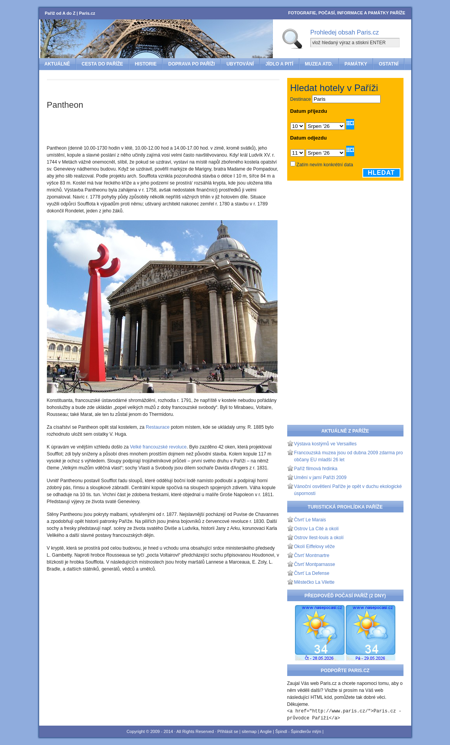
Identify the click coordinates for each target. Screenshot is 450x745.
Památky (356, 64)
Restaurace (157, 427)
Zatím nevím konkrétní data (325, 164)
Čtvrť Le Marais (310, 520)
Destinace (300, 99)
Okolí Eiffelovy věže (314, 546)
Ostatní (388, 64)
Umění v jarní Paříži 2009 (320, 477)
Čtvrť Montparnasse (314, 564)
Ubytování (239, 64)
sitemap (249, 731)
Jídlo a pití (279, 64)
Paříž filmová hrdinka (316, 468)
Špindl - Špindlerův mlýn (298, 731)
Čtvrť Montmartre (311, 555)
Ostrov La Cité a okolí (316, 528)
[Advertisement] (137, 91)
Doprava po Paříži (191, 64)
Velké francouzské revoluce (158, 447)
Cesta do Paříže (102, 64)
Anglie (266, 731)
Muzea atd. (319, 64)
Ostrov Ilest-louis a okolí (319, 537)
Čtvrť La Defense (311, 573)
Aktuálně (57, 64)
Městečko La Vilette (314, 582)
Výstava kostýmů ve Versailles (325, 444)
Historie (146, 64)
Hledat (381, 172)
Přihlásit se (227, 731)
